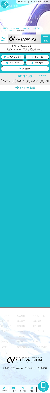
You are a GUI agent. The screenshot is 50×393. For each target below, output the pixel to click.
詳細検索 (25, 69)
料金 (32, 390)
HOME (4, 390)
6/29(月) (21, 81)
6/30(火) (35, 81)
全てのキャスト (13, 57)
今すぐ (13, 390)
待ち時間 (37, 63)
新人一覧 (37, 57)
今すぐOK (12, 63)
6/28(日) (7, 81)
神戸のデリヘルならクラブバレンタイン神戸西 (26, 368)
